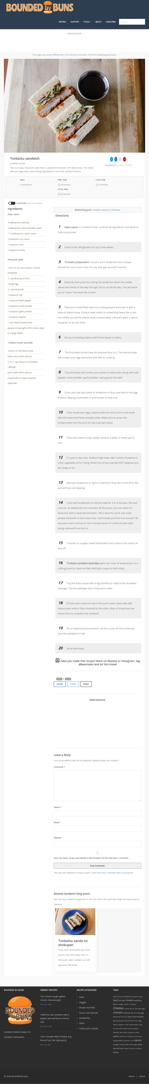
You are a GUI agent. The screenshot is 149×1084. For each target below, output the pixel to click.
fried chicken (138, 1016)
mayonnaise (133, 1025)
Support (75, 21)
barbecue (135, 997)
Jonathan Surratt (17, 163)
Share (59, 684)
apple (115, 997)
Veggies (82, 1002)
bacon (128, 996)
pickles (116, 1036)
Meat (81, 997)
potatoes (126, 1041)
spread (116, 1048)
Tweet (73, 684)
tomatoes (138, 1048)
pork (129, 165)
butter (126, 1004)
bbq (140, 997)
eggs (142, 1013)
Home (131, 1076)
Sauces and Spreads (88, 1012)
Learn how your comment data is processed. (112, 872)
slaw (126, 1044)
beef (115, 1000)
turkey (116, 1052)
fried (121, 165)
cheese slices (129, 1009)
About (98, 21)
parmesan (123, 1032)
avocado (121, 997)
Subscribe (111, 21)
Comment (59, 767)
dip (132, 1013)
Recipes (62, 21)
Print (86, 684)
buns (115, 1004)
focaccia (124, 1017)
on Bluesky (110, 661)
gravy (115, 1021)
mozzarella (117, 1029)
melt (140, 1025)
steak (122, 1048)
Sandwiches (110, 165)
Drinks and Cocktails (88, 1028)
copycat (127, 1012)
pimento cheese (126, 1036)
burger (120, 1004)
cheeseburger (139, 1009)
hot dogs (138, 1021)
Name (57, 807)
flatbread (116, 1017)
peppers (131, 1032)
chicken (118, 1012)
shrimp (122, 1044)
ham (132, 1021)
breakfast (137, 1000)
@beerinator (86, 664)
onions (116, 1032)
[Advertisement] (74, 42)
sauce (138, 1040)
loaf (127, 1025)
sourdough (133, 1044)
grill (118, 1021)
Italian (115, 1025)
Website (57, 837)
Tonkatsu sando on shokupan (106, 209)
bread (129, 1000)
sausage (116, 1044)
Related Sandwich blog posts (72, 893)
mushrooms (127, 1029)
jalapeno (121, 1025)
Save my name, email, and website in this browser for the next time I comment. (91, 858)
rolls (132, 1041)
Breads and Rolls (87, 1007)
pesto (137, 1032)
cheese (118, 1008)
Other (82, 1023)
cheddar (133, 1004)
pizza (135, 1036)
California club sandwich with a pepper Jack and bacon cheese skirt (54, 1018)
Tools (86, 21)
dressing (137, 1013)
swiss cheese (129, 1048)
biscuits (122, 1000)
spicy (140, 1044)
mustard (135, 1029)
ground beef (125, 1021)
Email (57, 822)
